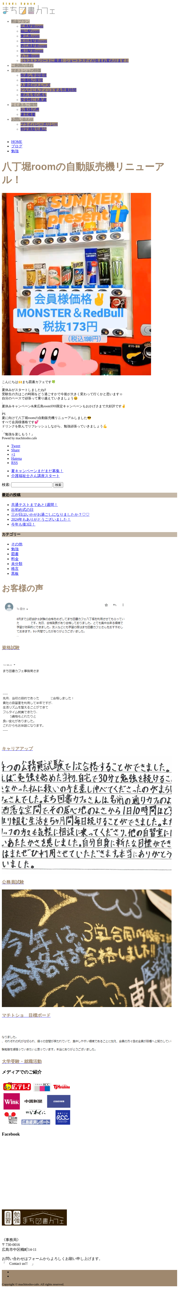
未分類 (16, 564)
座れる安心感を (34, 95)
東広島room (30, 36)
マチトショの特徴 (26, 70)
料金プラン (20, 21)
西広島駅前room (34, 46)
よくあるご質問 (24, 105)
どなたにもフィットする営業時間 (48, 90)
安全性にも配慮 (34, 100)
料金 (15, 559)
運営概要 (28, 114)
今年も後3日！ (23, 524)
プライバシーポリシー (39, 124)
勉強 (15, 549)
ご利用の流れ (22, 65)
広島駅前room (32, 26)
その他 (16, 544)
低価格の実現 (32, 80)
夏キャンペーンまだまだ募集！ (37, 471)
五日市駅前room (34, 41)
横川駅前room (32, 51)
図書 (15, 554)
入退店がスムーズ (35, 85)
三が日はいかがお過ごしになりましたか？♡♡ (50, 514)
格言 (15, 569)
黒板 (15, 573)
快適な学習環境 (34, 75)
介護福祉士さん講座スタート (35, 476)
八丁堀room (30, 56)
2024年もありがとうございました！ (41, 519)
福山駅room (30, 31)
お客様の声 (30, 110)
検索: (6, 485)
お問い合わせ (22, 119)
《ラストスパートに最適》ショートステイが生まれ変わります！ (75, 61)
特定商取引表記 (34, 129)
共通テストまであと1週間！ (34, 505)
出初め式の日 (22, 510)
